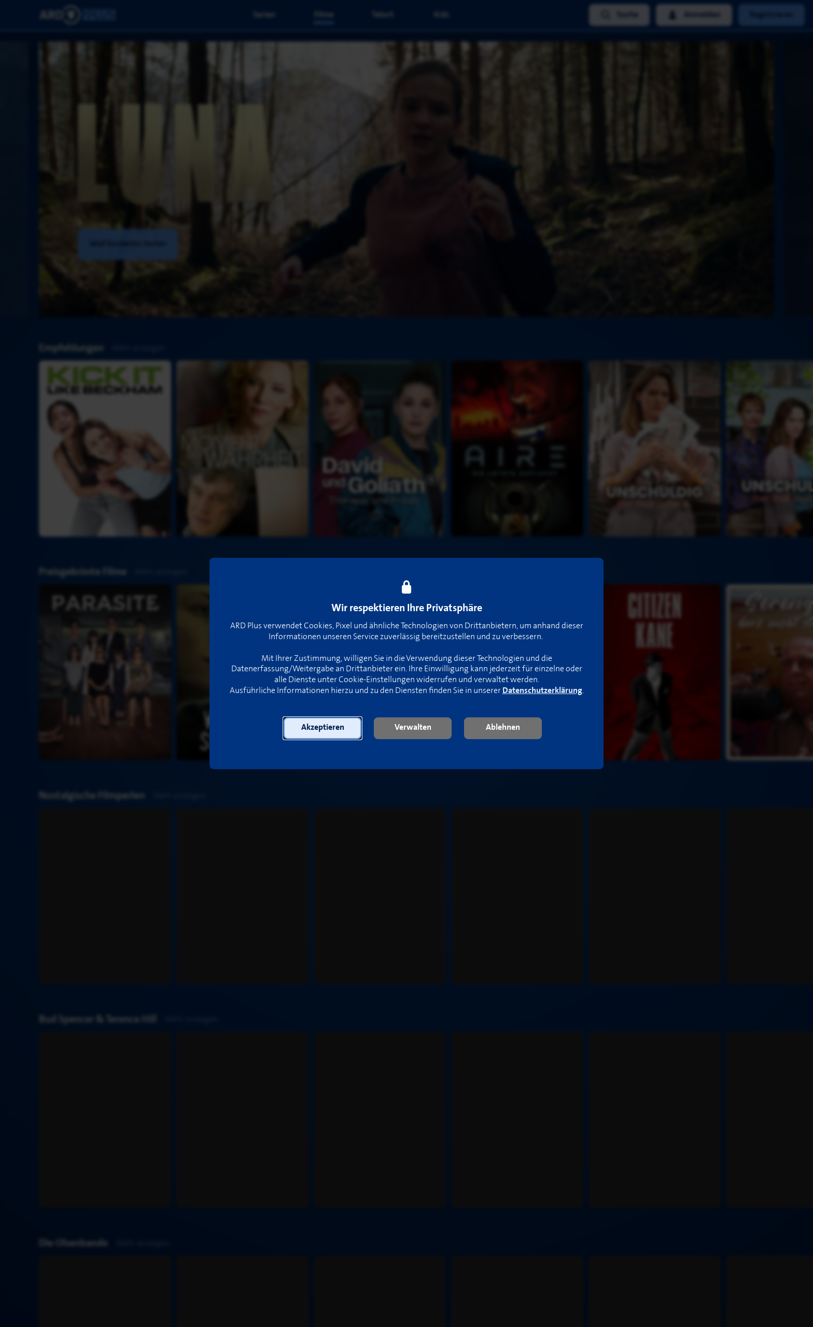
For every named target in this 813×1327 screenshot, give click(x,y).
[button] (322, 728)
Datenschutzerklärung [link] (542, 691)
